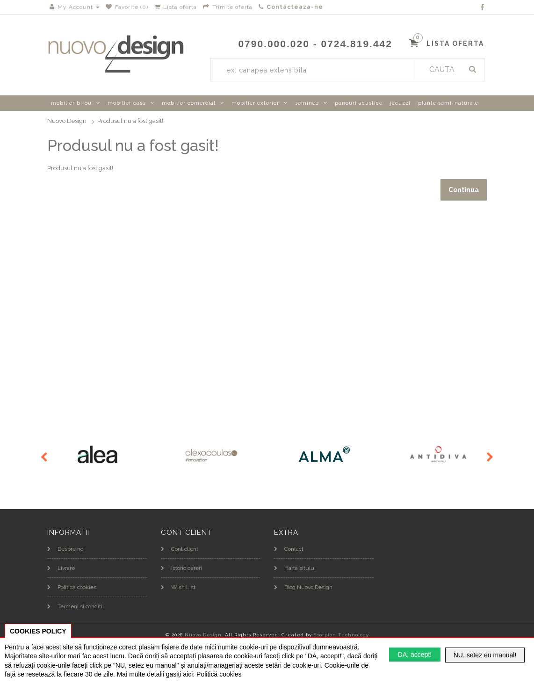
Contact (288, 549)
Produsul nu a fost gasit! (130, 120)
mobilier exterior (255, 103)
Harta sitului (295, 568)
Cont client (179, 549)
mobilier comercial (189, 103)
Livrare (61, 568)
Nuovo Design (67, 120)
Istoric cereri (181, 568)
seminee (307, 103)
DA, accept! (415, 654)
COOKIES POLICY (38, 631)
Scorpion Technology (341, 634)
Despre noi (66, 549)
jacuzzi (400, 103)
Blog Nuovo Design (303, 587)
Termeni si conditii (75, 606)
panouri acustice (358, 103)
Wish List (178, 587)
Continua (463, 190)
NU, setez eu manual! (485, 655)
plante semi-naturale (448, 103)
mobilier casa (127, 103)
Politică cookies (71, 587)
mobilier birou (71, 103)
